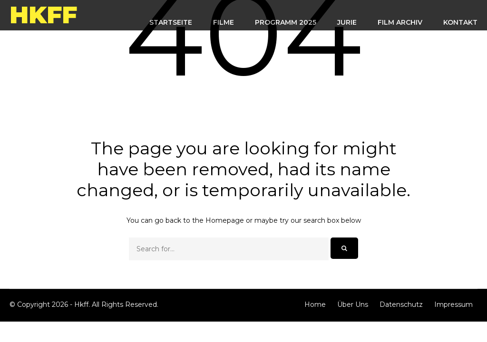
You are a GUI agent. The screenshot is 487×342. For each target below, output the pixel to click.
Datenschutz (401, 304)
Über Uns (352, 304)
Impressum (453, 304)
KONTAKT (460, 22)
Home (315, 304)
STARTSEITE (170, 22)
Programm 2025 (285, 22)
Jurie (347, 22)
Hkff (43, 14)
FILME (223, 22)
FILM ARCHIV (400, 22)
